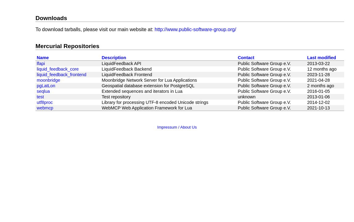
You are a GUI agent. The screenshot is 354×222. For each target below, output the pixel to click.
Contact (246, 57)
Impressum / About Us (177, 127)
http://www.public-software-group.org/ (195, 29)
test (40, 96)
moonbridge (48, 80)
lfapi (41, 63)
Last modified (321, 57)
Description (114, 57)
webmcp (45, 107)
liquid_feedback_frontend (61, 74)
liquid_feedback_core (58, 69)
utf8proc (45, 102)
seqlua (43, 91)
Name (43, 57)
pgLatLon (46, 85)
